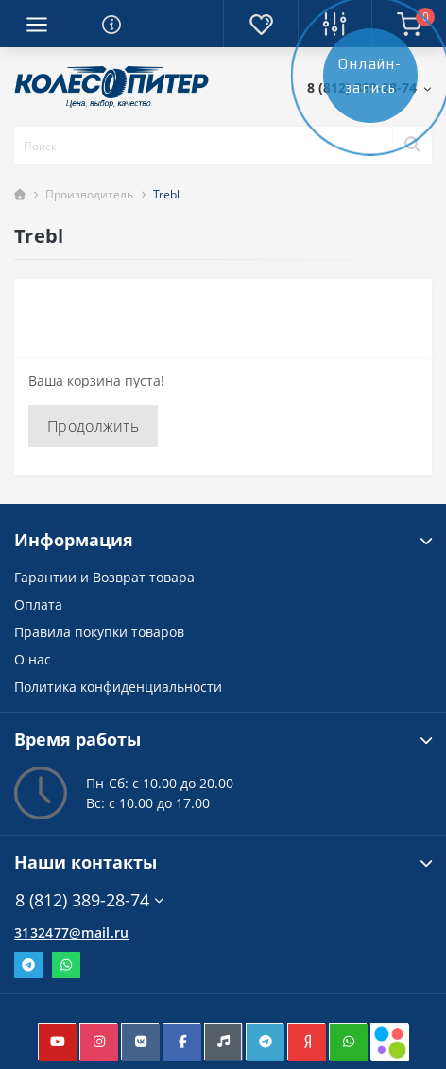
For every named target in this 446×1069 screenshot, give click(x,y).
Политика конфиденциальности (118, 687)
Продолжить (93, 426)
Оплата (38, 604)
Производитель (89, 194)
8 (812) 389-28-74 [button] (89, 900)
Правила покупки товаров (99, 632)
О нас (32, 659)
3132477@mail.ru (71, 932)
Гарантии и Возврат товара (104, 577)
